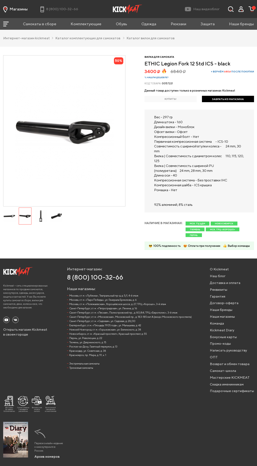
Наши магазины (222, 317)
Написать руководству (228, 350)
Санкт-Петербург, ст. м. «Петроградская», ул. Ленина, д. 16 (103, 308)
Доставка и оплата (225, 283)
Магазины (15, 9)
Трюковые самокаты (81, 367)
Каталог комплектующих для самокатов (89, 38)
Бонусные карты (223, 337)
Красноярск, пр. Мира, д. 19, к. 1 (87, 355)
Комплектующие (86, 24)
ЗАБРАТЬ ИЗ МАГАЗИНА (228, 99)
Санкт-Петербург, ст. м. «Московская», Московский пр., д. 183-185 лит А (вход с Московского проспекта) (130, 316)
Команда (217, 323)
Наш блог (218, 276)
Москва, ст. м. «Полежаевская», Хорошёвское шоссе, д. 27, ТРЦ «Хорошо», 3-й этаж (117, 304)
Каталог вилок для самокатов (150, 38)
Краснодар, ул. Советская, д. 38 (87, 350)
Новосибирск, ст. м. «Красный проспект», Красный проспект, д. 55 (108, 333)
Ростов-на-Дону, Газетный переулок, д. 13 (93, 346)
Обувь (121, 24)
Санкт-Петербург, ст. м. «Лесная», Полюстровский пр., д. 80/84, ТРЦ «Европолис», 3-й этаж (123, 312)
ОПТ (214, 357)
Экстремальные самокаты (84, 363)
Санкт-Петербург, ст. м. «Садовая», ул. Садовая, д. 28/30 (102, 321)
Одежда (148, 24)
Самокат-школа (223, 371)
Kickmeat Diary (222, 330)
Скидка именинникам (227, 384)
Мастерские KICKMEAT (230, 378)
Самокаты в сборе (39, 24)
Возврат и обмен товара (230, 364)
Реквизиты (218, 290)
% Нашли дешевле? (157, 77)
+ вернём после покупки (232, 71)
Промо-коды (220, 344)
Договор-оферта (224, 303)
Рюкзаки (178, 24)
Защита (207, 24)
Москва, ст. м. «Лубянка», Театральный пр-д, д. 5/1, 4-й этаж (103, 295)
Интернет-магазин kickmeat (28, 38)
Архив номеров (47, 457)
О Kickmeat (219, 269)
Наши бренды (241, 24)
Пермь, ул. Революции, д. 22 (85, 338)
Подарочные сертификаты (232, 391)
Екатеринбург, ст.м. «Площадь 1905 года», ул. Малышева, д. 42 (105, 325)
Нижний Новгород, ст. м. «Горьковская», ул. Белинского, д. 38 (105, 329)
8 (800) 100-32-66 (95, 277)
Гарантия (217, 296)
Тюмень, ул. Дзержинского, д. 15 (87, 342)
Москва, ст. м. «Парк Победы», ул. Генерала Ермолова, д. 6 (103, 299)
